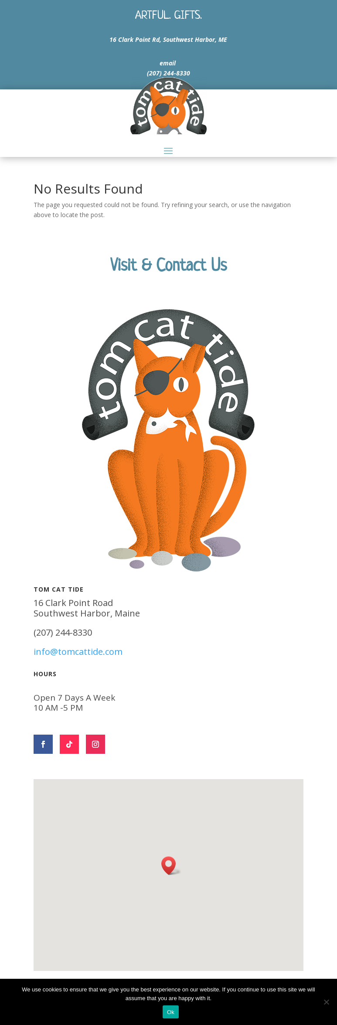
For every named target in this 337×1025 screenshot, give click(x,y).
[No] (326, 1002)
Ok (170, 1012)
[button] (171, 865)
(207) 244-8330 (168, 73)
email (168, 63)
